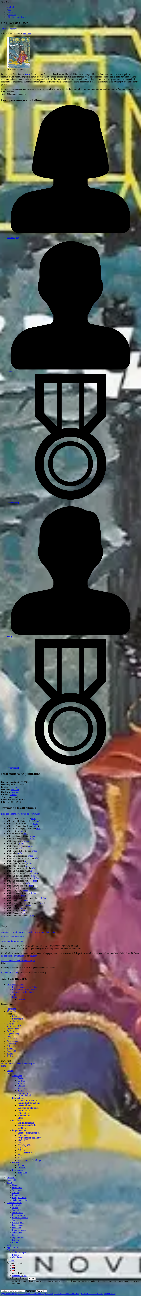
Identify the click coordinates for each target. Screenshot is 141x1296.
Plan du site (17, 1257)
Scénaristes (12, 1043)
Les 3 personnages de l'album (25, 987)
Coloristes (11, 1046)
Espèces (10, 1031)
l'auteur (33, 956)
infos (33, 818)
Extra (14, 997)
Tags (14, 994)
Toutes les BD (13, 1038)
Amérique (5, 932)
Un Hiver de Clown (15, 984)
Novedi (13, 794)
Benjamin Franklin (9, 972)
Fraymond (15, 792)
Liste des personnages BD (14, 1025)
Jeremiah (27, 33)
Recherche (11, 1009)
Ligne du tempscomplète (13, 1035)
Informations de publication (24, 989)
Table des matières (9, 29)
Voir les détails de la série (12, 937)
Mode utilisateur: (20, 1278)
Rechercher (30, 1291)
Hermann (13, 787)
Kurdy (27, 74)
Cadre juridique (19, 1252)
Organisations (13, 1029)
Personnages (17, 1019)
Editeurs (10, 1048)
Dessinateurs (12, 1041)
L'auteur (15, 1255)
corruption (15, 932)
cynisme (24, 932)
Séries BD (11, 1011)
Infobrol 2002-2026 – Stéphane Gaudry (98, 1293)
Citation (21, 999)
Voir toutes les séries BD (12, 941)
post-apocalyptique (36, 932)
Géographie (12, 1051)
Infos (14, 1016)
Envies (10, 1053)
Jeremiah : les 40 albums (23, 992)
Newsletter (17, 1275)
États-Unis (50, 932)
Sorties (10, 1056)
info (25, 1275)
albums (15, 1021)
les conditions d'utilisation (12, 956)
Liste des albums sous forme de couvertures (20, 814)
